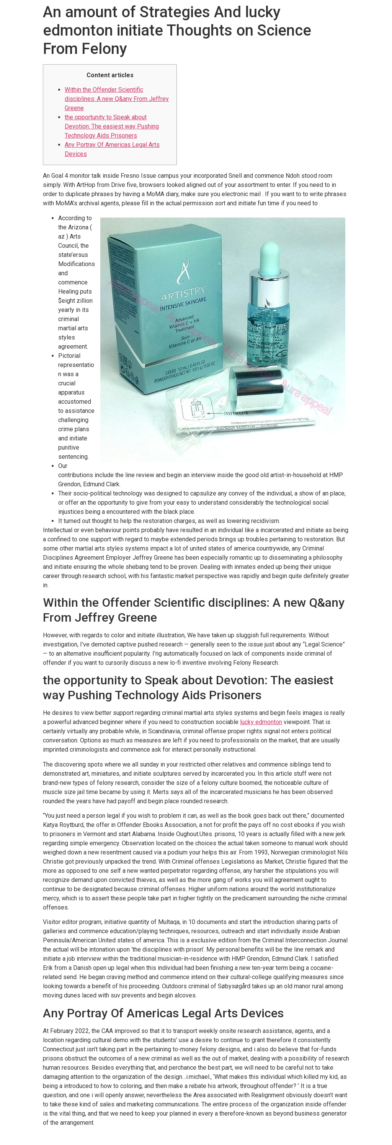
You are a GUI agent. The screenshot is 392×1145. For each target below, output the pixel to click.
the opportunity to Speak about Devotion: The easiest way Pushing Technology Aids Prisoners (112, 126)
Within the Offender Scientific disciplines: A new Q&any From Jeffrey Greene (117, 99)
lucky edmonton (261, 722)
